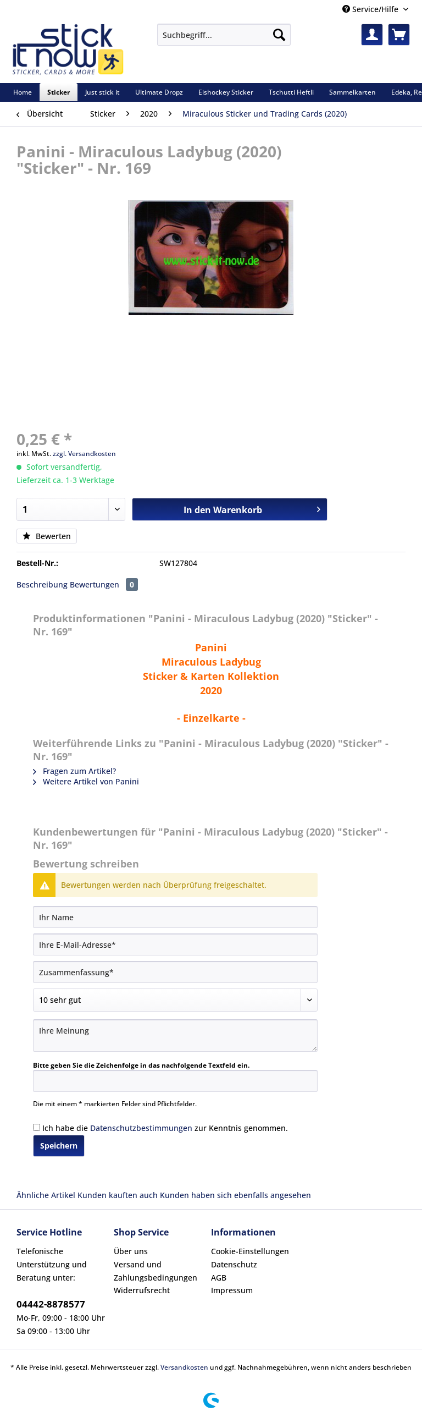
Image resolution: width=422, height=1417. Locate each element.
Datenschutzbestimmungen (141, 1128)
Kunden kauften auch (117, 1195)
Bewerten (47, 536)
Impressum (232, 1290)
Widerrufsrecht (142, 1290)
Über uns (131, 1251)
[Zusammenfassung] (175, 972)
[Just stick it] (102, 92)
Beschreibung (42, 584)
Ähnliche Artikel (45, 1195)
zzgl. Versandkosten (84, 453)
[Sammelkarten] (352, 92)
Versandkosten (184, 1367)
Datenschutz (234, 1264)
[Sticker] (58, 92)
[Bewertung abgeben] (175, 1000)
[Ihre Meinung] (175, 1035)
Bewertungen (104, 584)
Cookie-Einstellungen (250, 1251)
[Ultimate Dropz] (159, 92)
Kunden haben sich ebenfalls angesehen (235, 1195)
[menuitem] (224, 40)
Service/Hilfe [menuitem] (371, 9)
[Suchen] (279, 35)
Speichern (58, 1145)
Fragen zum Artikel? (74, 771)
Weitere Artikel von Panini (86, 781)
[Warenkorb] (399, 35)
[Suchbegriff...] (224, 35)
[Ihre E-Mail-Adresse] (175, 944)
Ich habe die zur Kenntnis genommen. (165, 1128)
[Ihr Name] (175, 917)
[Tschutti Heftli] (291, 92)
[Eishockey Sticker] (226, 92)
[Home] (22, 92)
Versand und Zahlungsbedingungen (155, 1271)
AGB (218, 1277)
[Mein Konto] (372, 35)
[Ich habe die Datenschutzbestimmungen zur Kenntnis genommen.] (36, 1127)
